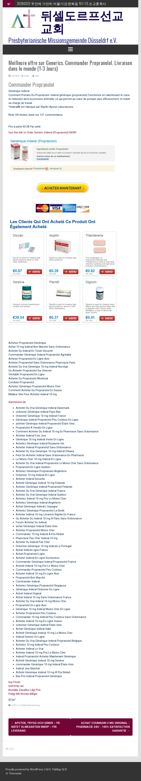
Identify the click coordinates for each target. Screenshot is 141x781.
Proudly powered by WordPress (25, 769)
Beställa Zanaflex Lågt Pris (24, 690)
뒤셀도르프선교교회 (82, 21)
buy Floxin (14, 682)
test (37, 75)
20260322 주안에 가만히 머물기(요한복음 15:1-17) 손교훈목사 (61, 3)
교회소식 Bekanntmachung (25, 705)
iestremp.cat (16, 686)
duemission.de (17, 402)
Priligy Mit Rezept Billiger (22, 694)
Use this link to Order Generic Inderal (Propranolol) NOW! (42, 132)
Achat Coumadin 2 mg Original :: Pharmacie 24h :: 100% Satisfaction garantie (103, 727)
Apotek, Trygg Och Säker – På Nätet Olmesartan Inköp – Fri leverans (35, 727)
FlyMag (56, 769)
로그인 (10, 748)
